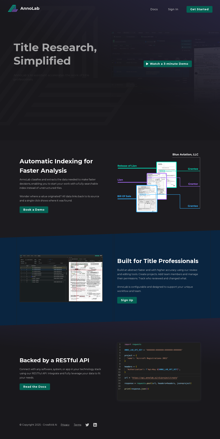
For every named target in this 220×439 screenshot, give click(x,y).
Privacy (65, 424)
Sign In (173, 9)
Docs (154, 9)
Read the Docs (34, 386)
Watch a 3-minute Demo (169, 63)
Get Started (199, 9)
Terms (77, 424)
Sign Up (127, 300)
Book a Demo (33, 209)
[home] (24, 8)
